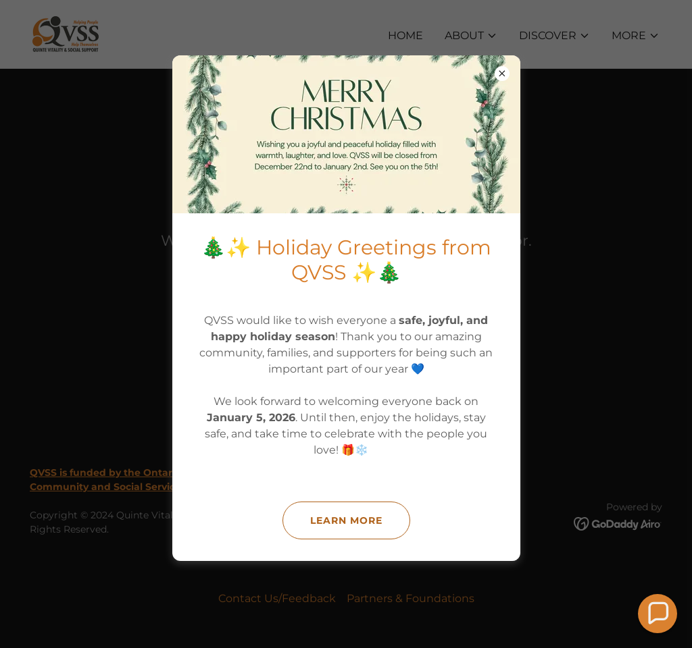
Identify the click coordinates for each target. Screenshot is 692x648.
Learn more (346, 520)
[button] (657, 613)
